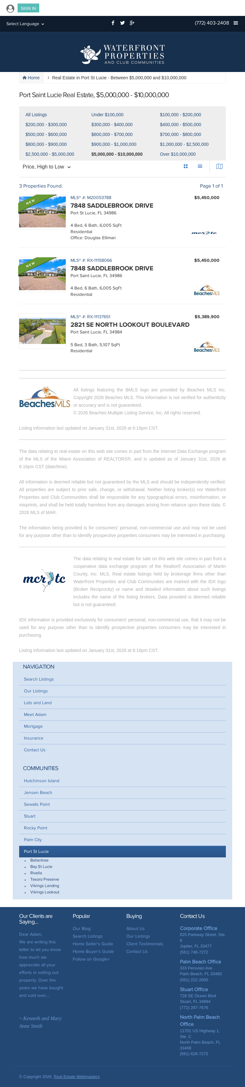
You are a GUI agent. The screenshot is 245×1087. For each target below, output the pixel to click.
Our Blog (82, 928)
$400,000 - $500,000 (180, 124)
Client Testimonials (144, 943)
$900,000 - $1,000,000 (114, 144)
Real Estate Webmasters (77, 1076)
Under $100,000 (107, 114)
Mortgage (33, 726)
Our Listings (36, 691)
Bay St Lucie (41, 867)
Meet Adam (35, 714)
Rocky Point (35, 828)
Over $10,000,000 (178, 154)
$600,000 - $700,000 (112, 134)
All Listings (36, 114)
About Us (135, 928)
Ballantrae (39, 860)
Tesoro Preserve (44, 879)
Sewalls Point (37, 804)
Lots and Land (38, 702)
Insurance (33, 738)
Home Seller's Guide (93, 943)
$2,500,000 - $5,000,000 (50, 154)
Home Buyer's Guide (93, 951)
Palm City (33, 839)
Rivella (36, 873)
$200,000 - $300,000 (46, 124)
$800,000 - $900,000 (46, 144)
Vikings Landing (44, 886)
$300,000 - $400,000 (112, 124)
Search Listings (39, 679)
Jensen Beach (38, 792)
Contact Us (35, 749)
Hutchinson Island (41, 780)
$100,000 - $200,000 (180, 114)
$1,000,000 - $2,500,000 (184, 144)
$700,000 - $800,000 (180, 134)
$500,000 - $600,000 (46, 134)
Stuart (29, 816)
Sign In (28, 8)
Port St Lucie (36, 851)
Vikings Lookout (44, 892)
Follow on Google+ (91, 959)
